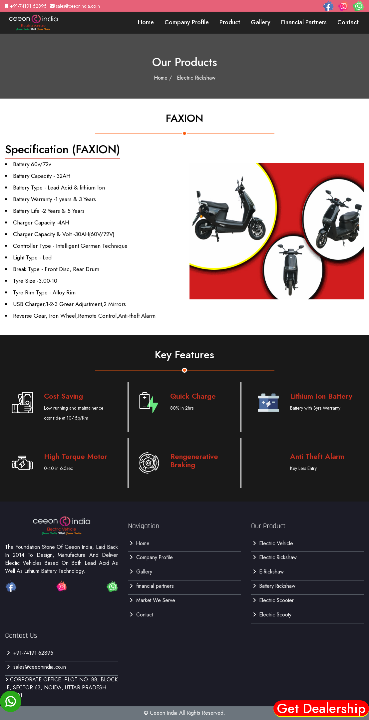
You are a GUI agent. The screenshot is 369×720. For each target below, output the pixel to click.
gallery (260, 22)
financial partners (304, 22)
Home (146, 22)
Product (229, 22)
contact (348, 22)
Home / (163, 78)
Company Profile (187, 22)
